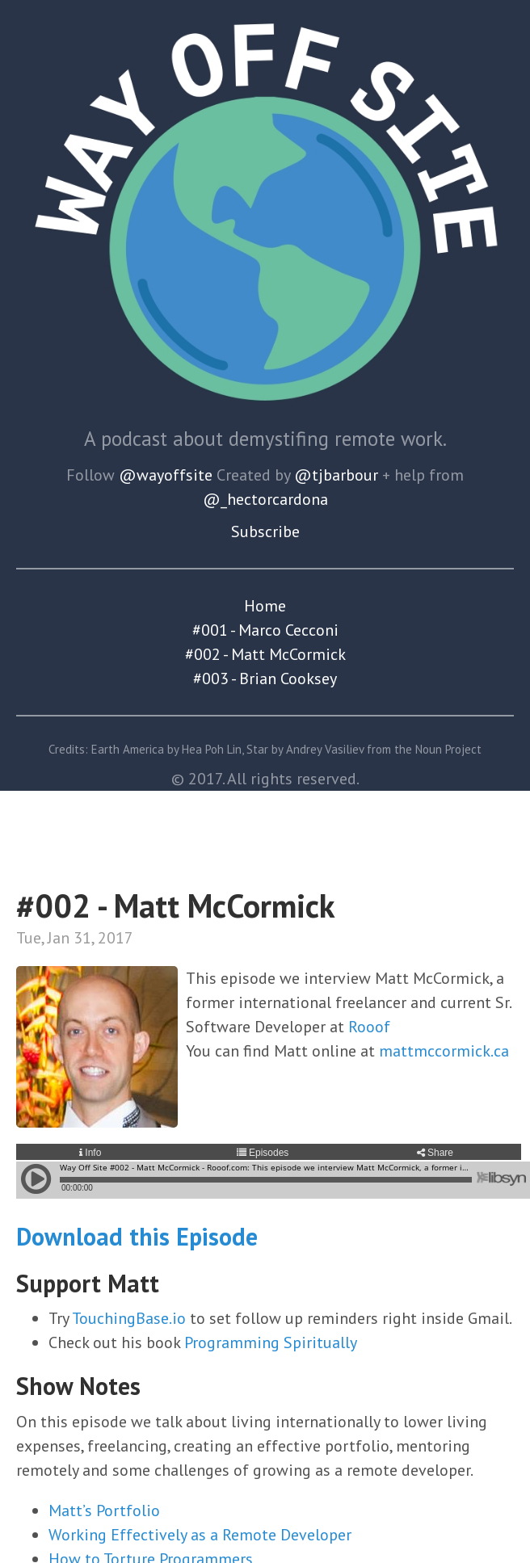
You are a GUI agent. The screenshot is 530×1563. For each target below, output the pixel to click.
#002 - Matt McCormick (265, 654)
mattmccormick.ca (444, 1050)
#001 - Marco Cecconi (265, 630)
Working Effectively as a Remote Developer (199, 1534)
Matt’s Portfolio (104, 1510)
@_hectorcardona (265, 499)
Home (265, 605)
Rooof (369, 1026)
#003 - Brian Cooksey (265, 678)
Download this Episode (137, 1236)
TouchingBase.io (129, 1318)
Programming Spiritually (270, 1342)
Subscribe (265, 531)
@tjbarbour (336, 474)
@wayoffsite (165, 474)
